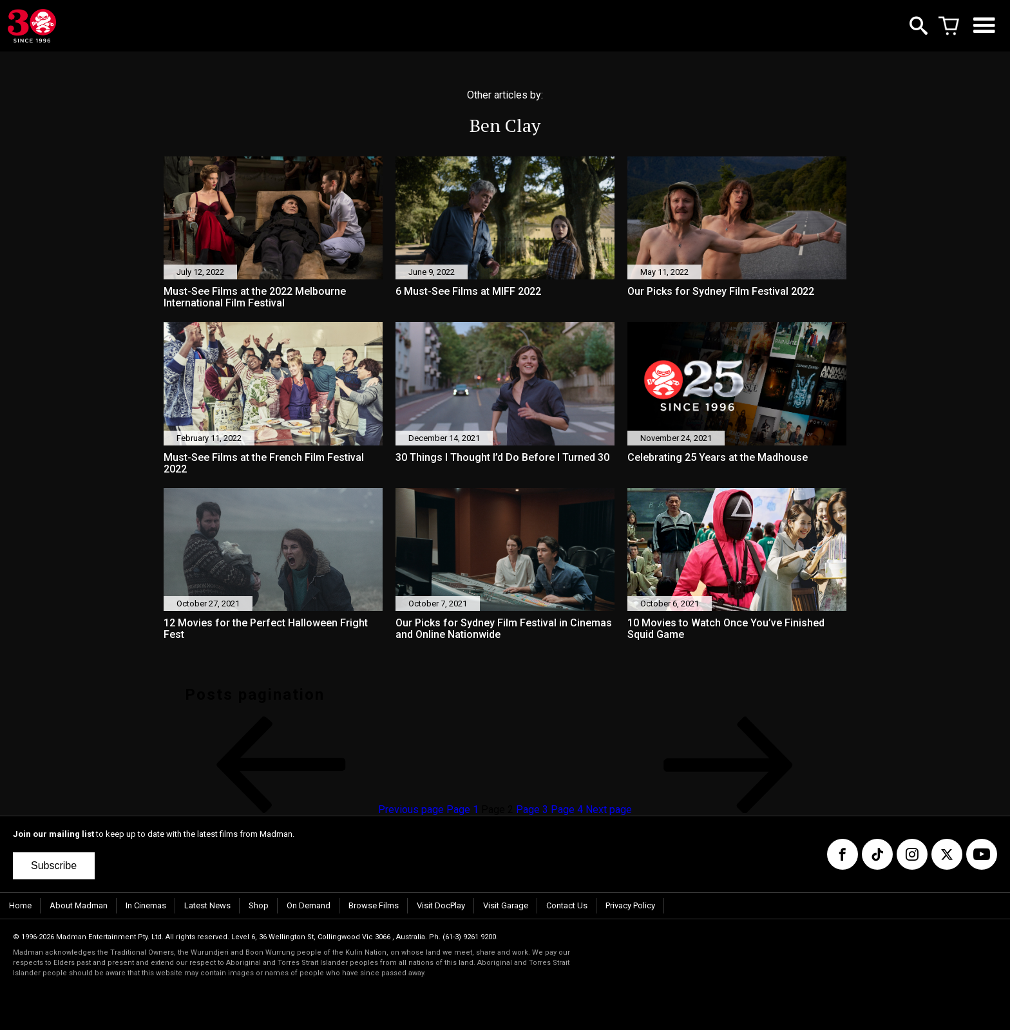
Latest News (207, 905)
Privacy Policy (630, 905)
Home (20, 905)
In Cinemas (146, 905)
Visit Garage (505, 905)
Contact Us (566, 905)
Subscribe (54, 865)
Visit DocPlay (441, 905)
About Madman (79, 905)
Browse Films (373, 905)
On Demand (308, 905)
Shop (259, 905)
